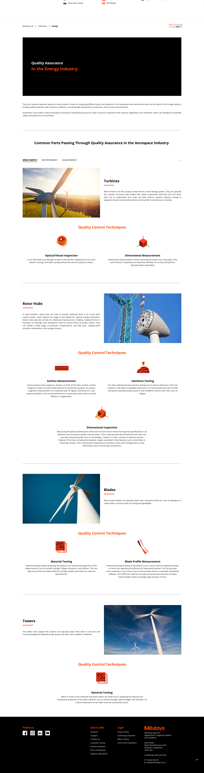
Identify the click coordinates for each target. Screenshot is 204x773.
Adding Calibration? (99, 753)
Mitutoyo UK (28, 26)
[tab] (30, 160)
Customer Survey (97, 743)
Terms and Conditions (127, 743)
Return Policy (123, 739)
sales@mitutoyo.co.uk (156, 762)
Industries (79, 15)
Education (119, 15)
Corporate (134, 15)
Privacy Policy (123, 732)
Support (105, 15)
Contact (160, 5)
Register (170, 5)
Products (64, 15)
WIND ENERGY (30, 160)
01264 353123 (153, 760)
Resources (159, 15)
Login (179, 5)
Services (92, 15)
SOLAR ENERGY (69, 160)
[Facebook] (25, 734)
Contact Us (95, 739)
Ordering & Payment (126, 735)
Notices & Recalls (97, 746)
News (146, 15)
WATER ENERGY (49, 160)
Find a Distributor (98, 750)
